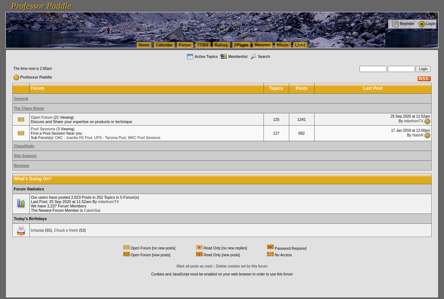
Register (403, 24)
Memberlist (234, 57)
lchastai (37, 230)
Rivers (283, 45)
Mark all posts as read (194, 266)
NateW (418, 135)
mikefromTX (413, 121)
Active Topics (202, 57)
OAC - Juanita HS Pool (73, 138)
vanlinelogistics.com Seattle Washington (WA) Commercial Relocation (333, 3)
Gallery (221, 45)
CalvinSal (92, 210)
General (21, 98)
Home (144, 45)
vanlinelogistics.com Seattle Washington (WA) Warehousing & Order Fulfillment (205, 3)
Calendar (164, 45)
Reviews (262, 45)
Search (260, 57)
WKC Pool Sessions (144, 138)
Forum (185, 45)
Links (300, 45)
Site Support (25, 155)
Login (427, 24)
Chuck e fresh (66, 230)
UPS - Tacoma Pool (110, 138)
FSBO (203, 45)
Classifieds (24, 146)
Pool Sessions (43, 129)
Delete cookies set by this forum (241, 266)
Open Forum (42, 117)
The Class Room (29, 108)
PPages (242, 45)
